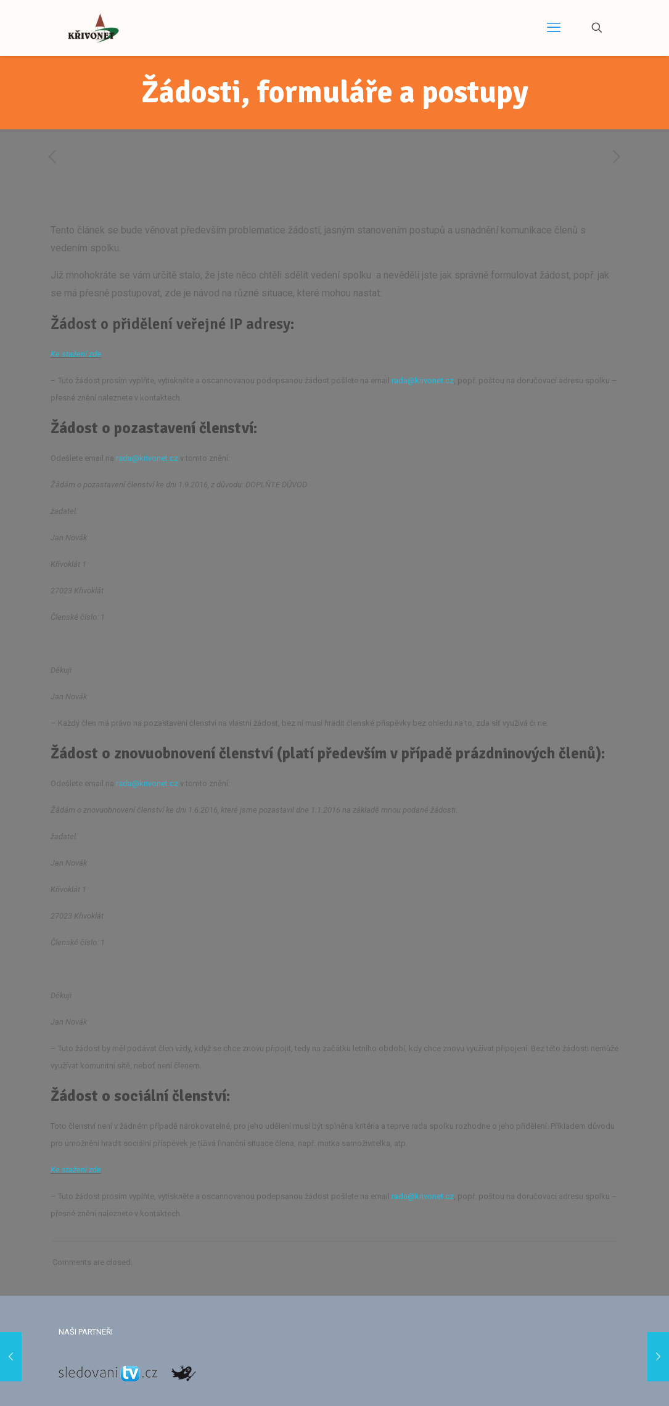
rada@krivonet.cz (423, 380)
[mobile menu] (553, 27)
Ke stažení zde (76, 354)
